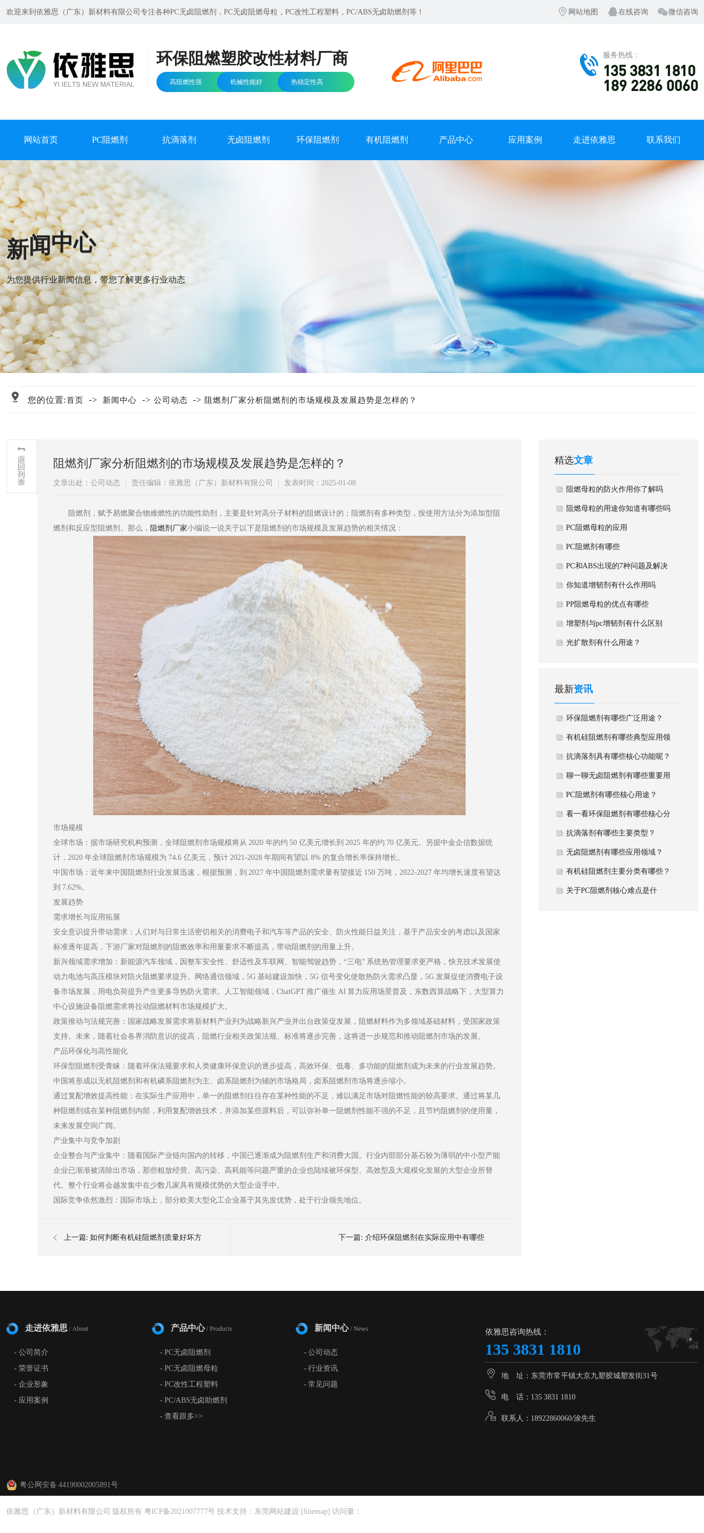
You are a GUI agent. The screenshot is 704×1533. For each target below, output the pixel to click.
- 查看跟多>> (181, 1416)
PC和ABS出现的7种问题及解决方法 (617, 569)
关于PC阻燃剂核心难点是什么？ (611, 893)
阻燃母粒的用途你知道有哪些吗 (618, 508)
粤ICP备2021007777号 (180, 1511)
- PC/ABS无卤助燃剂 (193, 1400)
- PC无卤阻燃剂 (185, 1352)
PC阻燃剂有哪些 (593, 547)
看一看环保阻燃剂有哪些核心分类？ (618, 817)
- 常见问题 (321, 1384)
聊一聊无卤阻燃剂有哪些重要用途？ (618, 778)
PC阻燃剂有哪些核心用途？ (611, 795)
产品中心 (456, 139)
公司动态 (171, 400)
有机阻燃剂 (387, 139)
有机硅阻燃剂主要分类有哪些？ (618, 871)
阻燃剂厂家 (168, 528)
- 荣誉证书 (31, 1368)
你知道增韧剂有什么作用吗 (611, 585)
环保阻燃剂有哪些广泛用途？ (614, 718)
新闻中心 (120, 400)
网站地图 (583, 12)
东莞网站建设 (276, 1511)
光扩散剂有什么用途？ (603, 643)
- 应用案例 (31, 1400)
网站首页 (41, 139)
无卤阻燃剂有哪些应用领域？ (614, 852)
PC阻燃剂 (110, 139)
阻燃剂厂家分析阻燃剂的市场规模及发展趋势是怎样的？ (310, 400)
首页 (75, 400)
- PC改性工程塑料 (189, 1384)
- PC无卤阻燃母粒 (189, 1368)
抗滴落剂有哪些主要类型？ (611, 833)
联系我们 (664, 139)
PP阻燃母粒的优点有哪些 (607, 604)
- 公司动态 (321, 1352)
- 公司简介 (31, 1352)
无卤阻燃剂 (248, 139)
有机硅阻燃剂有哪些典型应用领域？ (618, 740)
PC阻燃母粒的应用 (596, 528)
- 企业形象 (31, 1384)
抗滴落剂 (179, 139)
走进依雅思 (594, 139)
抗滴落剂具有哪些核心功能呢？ (618, 756)
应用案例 (525, 139)
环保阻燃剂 (317, 139)
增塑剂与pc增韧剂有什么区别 (614, 623)
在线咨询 (633, 12)
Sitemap (315, 1511)
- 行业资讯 (321, 1368)
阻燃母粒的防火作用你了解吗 (614, 489)
